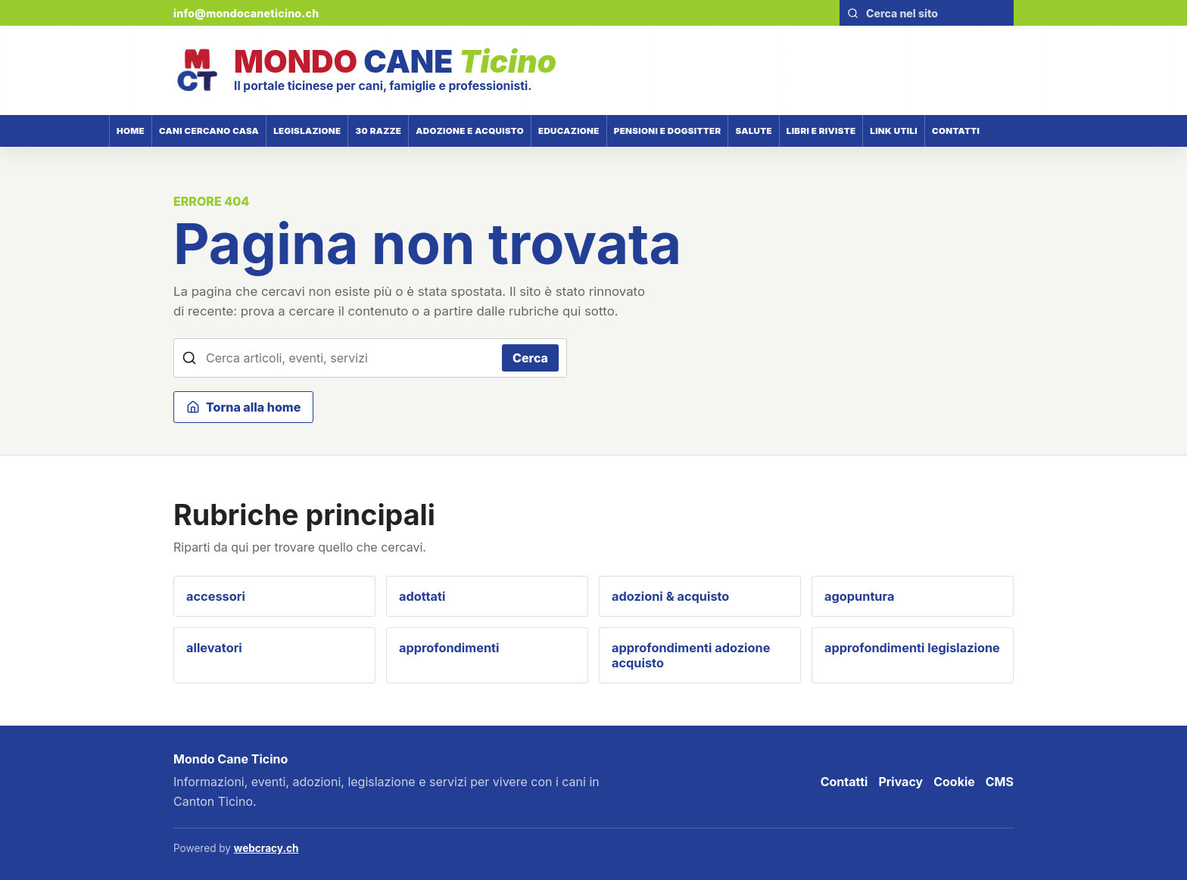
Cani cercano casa (209, 131)
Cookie (954, 781)
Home (131, 131)
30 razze (378, 131)
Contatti (956, 131)
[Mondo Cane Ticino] (364, 70)
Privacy (900, 781)
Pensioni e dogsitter (667, 131)
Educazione (569, 131)
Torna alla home (243, 407)
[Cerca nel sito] (935, 13)
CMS (1000, 781)
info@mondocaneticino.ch (246, 13)
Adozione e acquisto (470, 131)
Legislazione (307, 131)
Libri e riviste (821, 131)
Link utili (894, 131)
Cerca (530, 357)
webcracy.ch (266, 848)
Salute (753, 131)
